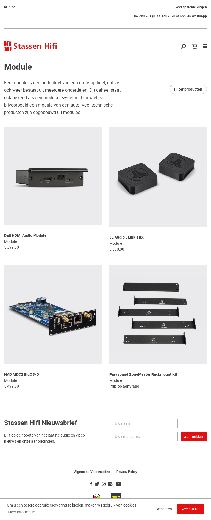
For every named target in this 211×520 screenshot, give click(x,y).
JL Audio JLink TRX (126, 237)
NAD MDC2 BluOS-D (21, 374)
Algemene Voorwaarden (92, 471)
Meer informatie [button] (21, 512)
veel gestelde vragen (191, 7)
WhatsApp (199, 16)
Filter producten (188, 89)
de (13, 7)
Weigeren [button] (164, 509)
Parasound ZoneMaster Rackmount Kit (143, 374)
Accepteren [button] (191, 509)
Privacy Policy (126, 471)
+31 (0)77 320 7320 (160, 16)
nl (5, 7)
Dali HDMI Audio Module (25, 235)
